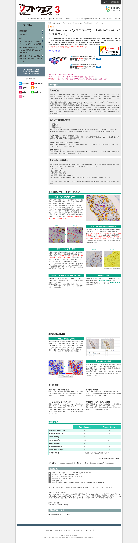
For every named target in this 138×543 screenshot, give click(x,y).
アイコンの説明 (80, 18)
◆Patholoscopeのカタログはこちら (110, 459)
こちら (97, 79)
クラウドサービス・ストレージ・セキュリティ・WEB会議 (30, 43)
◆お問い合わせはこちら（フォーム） (60, 514)
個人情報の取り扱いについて (63, 530)
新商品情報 (23, 31)
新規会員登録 (115, 2)
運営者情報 (49, 530)
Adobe (21, 38)
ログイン (105, 2)
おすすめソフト (57, 23)
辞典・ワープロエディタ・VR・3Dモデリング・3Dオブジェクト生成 (30, 50)
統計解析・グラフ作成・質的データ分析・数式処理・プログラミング (30, 58)
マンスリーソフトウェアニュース (40, 9)
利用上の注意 (78, 530)
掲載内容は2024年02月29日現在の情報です (107, 18)
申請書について (70, 18)
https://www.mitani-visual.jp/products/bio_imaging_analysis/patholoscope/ (86, 463)
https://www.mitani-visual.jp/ (60, 505)
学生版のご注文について (57, 18)
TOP (50, 23)
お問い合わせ (90, 18)
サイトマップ (88, 530)
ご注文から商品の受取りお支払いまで (38, 18)
